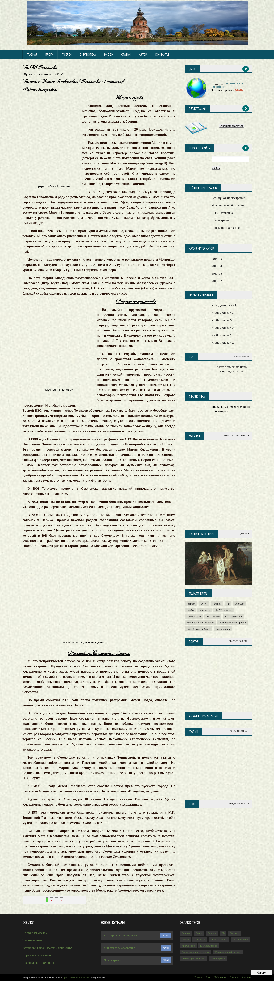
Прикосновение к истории (76, 977)
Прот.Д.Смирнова (238, 803)
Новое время (220, 220)
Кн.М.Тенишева (223, 610)
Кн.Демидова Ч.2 (223, 313)
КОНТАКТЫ (162, 54)
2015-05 (217, 258)
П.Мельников (194, 616)
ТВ (228, 603)
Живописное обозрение (228, 205)
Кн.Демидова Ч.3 (223, 320)
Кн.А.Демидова (233, 616)
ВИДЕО (108, 54)
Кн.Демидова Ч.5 (223, 335)
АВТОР (143, 54)
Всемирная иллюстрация (228, 198)
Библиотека (220, 977)
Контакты (204, 610)
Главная (32, 54)
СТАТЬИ (126, 54)
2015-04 (217, 266)
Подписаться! (241, 356)
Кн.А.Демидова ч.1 (224, 305)
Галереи (67, 54)
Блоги (49, 54)
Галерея (234, 977)
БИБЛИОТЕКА (88, 54)
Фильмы (239, 603)
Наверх (261, 972)
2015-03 (217, 273)
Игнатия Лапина (239, 731)
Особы (190, 610)
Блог (208, 977)
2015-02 (217, 281)
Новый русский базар (226, 228)
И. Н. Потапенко (222, 213)
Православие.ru (239, 641)
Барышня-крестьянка (235, 436)
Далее (244, 533)
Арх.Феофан (213, 616)
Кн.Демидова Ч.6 (223, 342)
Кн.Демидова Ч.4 (223, 327)
